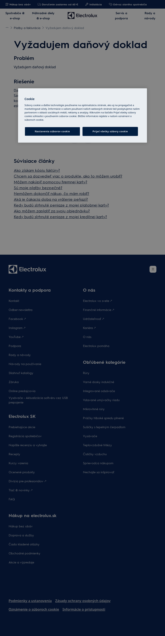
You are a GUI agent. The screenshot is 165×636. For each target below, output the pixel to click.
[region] (82, 115)
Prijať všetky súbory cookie (110, 131)
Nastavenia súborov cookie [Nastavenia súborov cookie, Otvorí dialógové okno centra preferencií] (52, 131)
